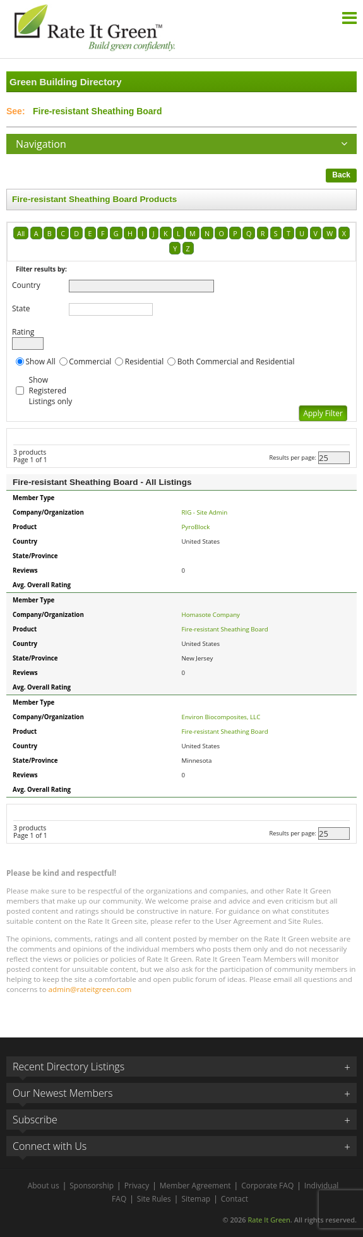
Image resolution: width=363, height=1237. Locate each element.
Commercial (90, 361)
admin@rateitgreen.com (90, 989)
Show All (41, 361)
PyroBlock (196, 527)
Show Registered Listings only (51, 390)
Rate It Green (268, 1219)
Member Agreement (195, 1185)
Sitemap (195, 1198)
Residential (144, 361)
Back (341, 174)
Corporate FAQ (267, 1185)
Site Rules (154, 1198)
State (21, 308)
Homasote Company (211, 615)
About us (43, 1185)
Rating (23, 331)
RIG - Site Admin (205, 512)
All (21, 233)
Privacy (137, 1185)
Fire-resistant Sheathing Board (225, 629)
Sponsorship (91, 1185)
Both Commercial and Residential (236, 361)
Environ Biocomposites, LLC (221, 717)
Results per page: (292, 457)
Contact (234, 1198)
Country (26, 285)
